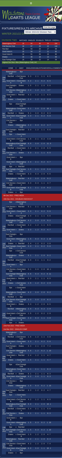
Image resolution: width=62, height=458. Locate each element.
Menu (31, 3)
